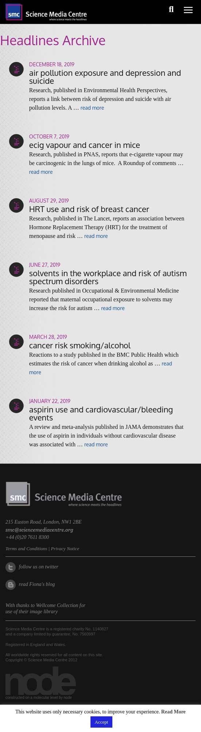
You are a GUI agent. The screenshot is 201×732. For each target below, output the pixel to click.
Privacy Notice (65, 548)
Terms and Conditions (26, 548)
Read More (173, 712)
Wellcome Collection (57, 605)
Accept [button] (101, 722)
